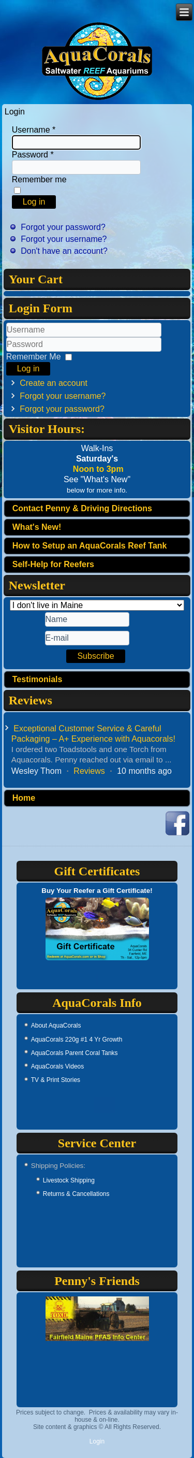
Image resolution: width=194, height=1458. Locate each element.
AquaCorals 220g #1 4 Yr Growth (77, 1039)
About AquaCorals (56, 1025)
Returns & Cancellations (76, 1193)
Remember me (39, 179)
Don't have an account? (64, 251)
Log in (34, 201)
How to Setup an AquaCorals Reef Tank (89, 545)
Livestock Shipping (69, 1180)
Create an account (53, 383)
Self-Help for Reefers (53, 564)
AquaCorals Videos (57, 1066)
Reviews (89, 771)
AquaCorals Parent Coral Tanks (74, 1053)
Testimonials (37, 679)
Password (33, 154)
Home (23, 797)
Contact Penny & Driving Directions (82, 508)
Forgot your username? (64, 239)
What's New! (36, 527)
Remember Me (33, 356)
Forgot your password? (63, 227)
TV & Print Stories (55, 1080)
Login (97, 1441)
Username (33, 129)
